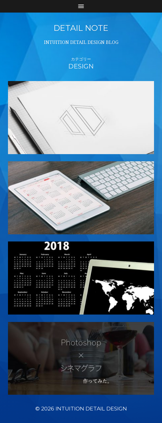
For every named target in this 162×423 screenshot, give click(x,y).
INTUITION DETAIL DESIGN (91, 408)
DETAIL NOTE (81, 28)
